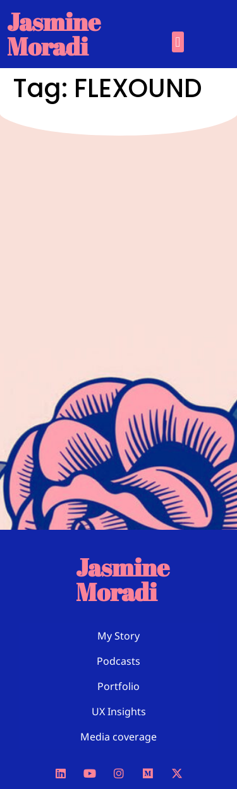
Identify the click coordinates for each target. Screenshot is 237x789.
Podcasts (118, 661)
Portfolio (118, 686)
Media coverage (118, 737)
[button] (178, 42)
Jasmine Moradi (53, 33)
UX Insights (119, 711)
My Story (118, 636)
